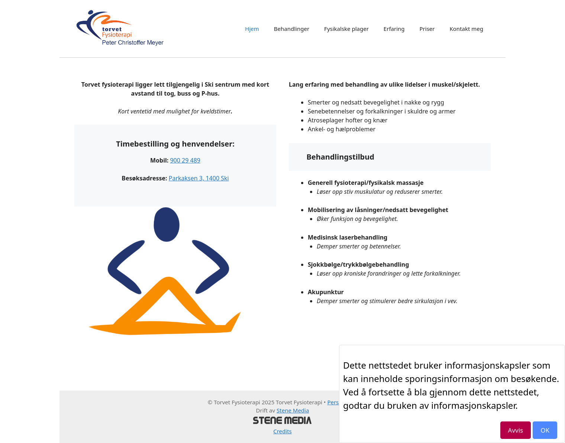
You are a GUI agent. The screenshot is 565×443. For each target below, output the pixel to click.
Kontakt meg (467, 28)
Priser (427, 28)
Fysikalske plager (346, 28)
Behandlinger (291, 28)
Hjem (252, 28)
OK (544, 430)
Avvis (515, 430)
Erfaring (394, 28)
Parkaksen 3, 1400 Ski (199, 178)
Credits (282, 431)
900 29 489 (185, 160)
